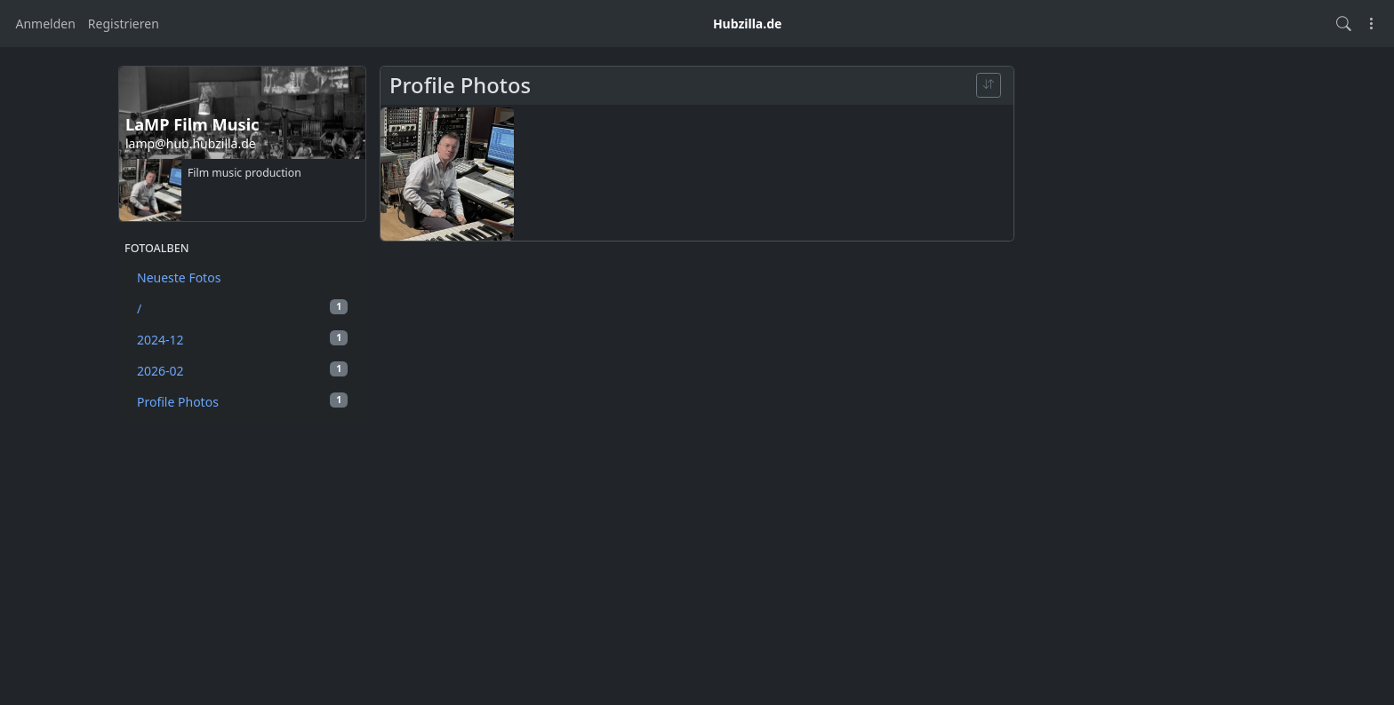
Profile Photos (242, 401)
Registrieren (123, 23)
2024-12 (242, 339)
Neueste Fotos (178, 277)
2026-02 (242, 370)
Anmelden (46, 23)
